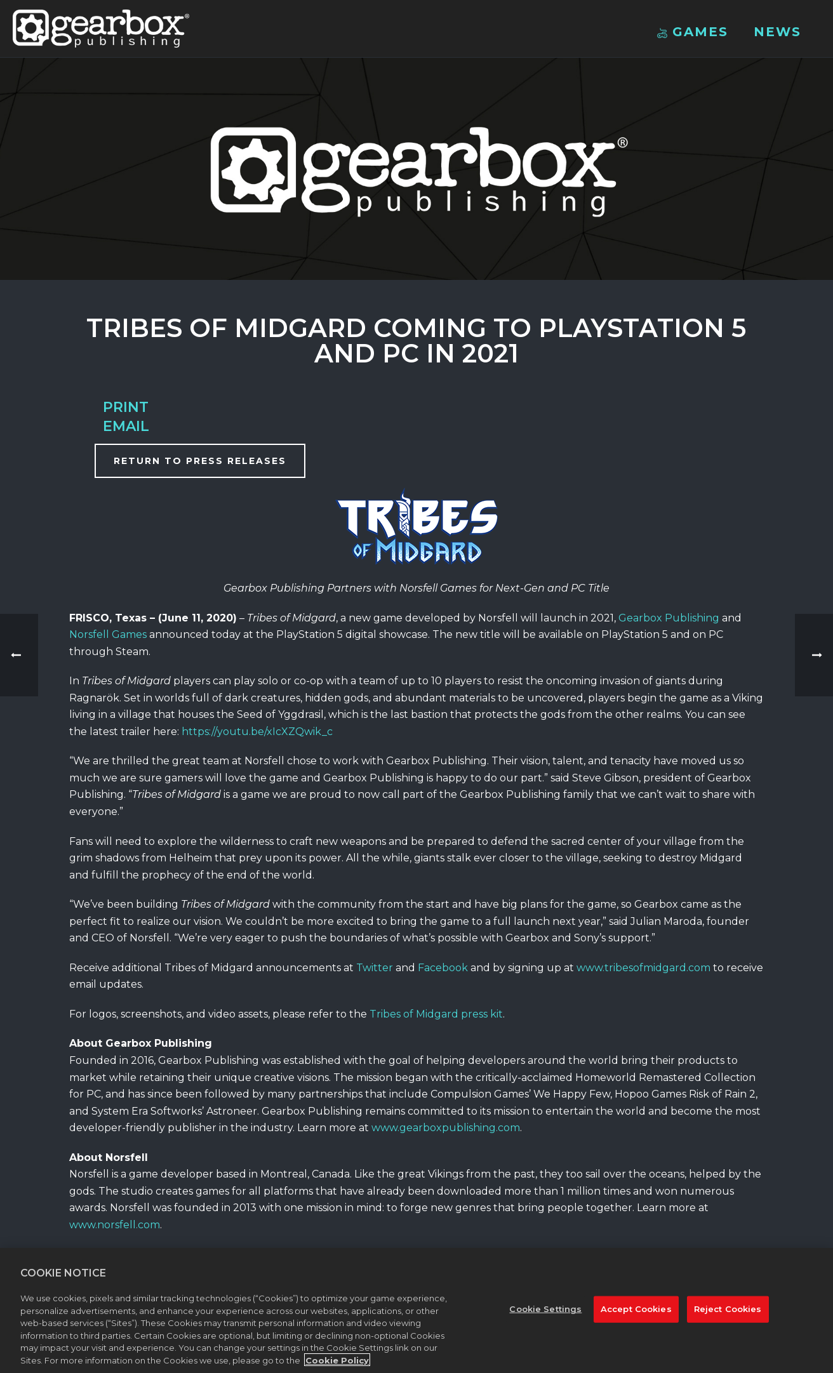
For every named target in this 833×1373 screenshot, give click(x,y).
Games (692, 31)
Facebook (443, 968)
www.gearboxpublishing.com (445, 1128)
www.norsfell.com (114, 1225)
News (777, 31)
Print (126, 407)
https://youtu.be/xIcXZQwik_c (257, 732)
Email (126, 426)
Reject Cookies (728, 1316)
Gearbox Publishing (668, 618)
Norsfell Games (108, 634)
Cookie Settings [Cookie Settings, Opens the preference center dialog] (545, 1316)
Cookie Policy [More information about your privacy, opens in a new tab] (337, 1367)
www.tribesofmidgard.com (643, 968)
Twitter (374, 968)
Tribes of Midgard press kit (436, 1014)
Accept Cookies (636, 1316)
